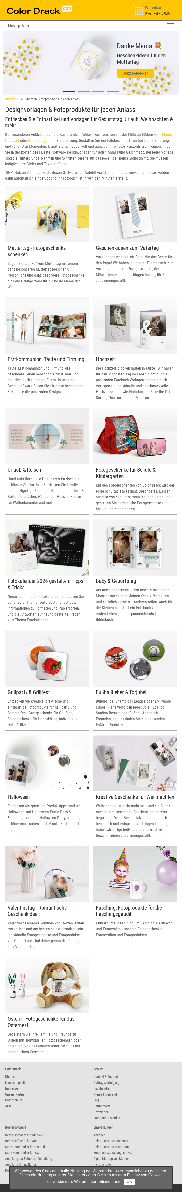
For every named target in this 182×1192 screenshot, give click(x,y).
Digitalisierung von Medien (111, 1159)
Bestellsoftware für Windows (24, 1135)
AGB (8, 1106)
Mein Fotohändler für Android (25, 1147)
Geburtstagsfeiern (42, 140)
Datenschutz (13, 1100)
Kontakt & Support (105, 1077)
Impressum (13, 1088)
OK (129, 1181)
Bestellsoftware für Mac (21, 1141)
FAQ (96, 1100)
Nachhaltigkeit (15, 1083)
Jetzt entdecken (135, 73)
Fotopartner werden (106, 1118)
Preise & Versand (105, 1094)
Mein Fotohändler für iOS (22, 1153)
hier (117, 1181)
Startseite (11, 99)
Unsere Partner (15, 1094)
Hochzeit (12, 140)
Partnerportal (102, 1106)
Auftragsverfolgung (106, 1083)
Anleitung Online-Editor (20, 1164)
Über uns (11, 1077)
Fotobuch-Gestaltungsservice (113, 1153)
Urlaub (166, 134)
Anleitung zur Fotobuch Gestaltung (28, 1159)
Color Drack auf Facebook (110, 1141)
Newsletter (100, 1112)
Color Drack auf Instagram (111, 1147)
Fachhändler (101, 1088)
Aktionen (99, 1135)
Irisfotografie (102, 1164)
